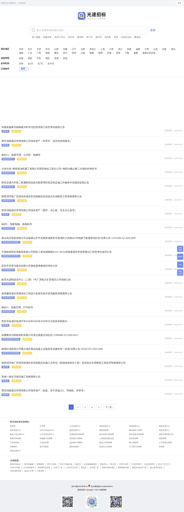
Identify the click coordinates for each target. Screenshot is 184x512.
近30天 (51, 63)
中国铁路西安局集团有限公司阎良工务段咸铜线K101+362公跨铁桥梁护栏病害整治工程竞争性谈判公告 (57, 252)
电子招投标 (44, 447)
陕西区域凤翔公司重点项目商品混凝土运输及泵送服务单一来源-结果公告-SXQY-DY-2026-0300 (52, 349)
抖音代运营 (123, 464)
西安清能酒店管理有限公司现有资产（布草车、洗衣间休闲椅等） (37, 141)
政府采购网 (133, 438)
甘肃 (109, 53)
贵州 (74, 53)
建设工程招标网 (105, 442)
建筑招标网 (103, 430)
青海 (118, 53)
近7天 (40, 63)
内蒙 (65, 49)
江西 (147, 49)
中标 (39, 58)
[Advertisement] (92, 99)
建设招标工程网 (135, 430)
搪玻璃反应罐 (123, 467)
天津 (39, 49)
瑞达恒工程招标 (105, 447)
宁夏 (127, 53)
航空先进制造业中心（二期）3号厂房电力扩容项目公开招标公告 (36, 279)
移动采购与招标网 (106, 434)
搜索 (153, 30)
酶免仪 (137, 37)
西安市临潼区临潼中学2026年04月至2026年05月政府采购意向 (34, 321)
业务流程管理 (15, 471)
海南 (47, 53)
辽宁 (74, 49)
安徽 (129, 49)
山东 (155, 49)
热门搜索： (37, 37)
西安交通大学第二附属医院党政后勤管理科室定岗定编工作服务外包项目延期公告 (45, 182)
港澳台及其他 (148, 53)
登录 (179, 3)
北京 (30, 49)
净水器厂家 (94, 467)
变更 (56, 58)
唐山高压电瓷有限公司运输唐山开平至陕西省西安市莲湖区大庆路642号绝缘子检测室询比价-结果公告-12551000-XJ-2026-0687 (69, 238)
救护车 (98, 37)
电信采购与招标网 (136, 434)
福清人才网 (28, 471)
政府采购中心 (15, 430)
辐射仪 (78, 464)
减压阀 (80, 37)
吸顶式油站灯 (15, 464)
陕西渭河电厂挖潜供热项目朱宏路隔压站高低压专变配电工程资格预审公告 (42, 196)
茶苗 (116, 37)
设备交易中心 (164, 430)
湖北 (173, 49)
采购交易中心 (15, 451)
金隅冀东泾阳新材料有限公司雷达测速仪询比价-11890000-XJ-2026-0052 (40, 335)
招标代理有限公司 (166, 434)
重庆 (56, 53)
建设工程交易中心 (17, 434)
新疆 (136, 53)
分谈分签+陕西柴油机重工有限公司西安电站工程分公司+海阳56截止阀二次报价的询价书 (49, 168)
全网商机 (13, 447)
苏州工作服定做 (65, 464)
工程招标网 (14, 442)
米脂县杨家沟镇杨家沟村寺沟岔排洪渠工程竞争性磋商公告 (33, 127)
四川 (65, 53)
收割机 (108, 37)
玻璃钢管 (40, 464)
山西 (56, 49)
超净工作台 (59, 37)
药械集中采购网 (46, 438)
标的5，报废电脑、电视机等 (17, 224)
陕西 (100, 53)
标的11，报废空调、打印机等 (17, 307)
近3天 (30, 63)
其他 (65, 58)
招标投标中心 (134, 426)
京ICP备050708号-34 (79, 486)
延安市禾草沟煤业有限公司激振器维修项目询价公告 (29, 265)
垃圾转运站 (126, 37)
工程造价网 (44, 442)
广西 (39, 53)
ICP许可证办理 (72, 467)
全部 (21, 49)
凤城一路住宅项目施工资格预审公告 (21, 376)
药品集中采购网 (75, 442)
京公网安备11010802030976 (102, 486)
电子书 (89, 37)
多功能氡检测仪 (90, 464)
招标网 (12, 426)
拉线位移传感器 (108, 467)
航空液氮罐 (28, 464)
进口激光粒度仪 (156, 467)
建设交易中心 (74, 430)
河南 (164, 49)
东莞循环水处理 (43, 467)
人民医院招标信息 (106, 438)
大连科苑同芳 (149, 464)
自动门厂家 (57, 467)
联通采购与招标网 (76, 434)
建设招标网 (74, 447)
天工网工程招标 (135, 447)
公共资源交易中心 (47, 434)
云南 (83, 53)
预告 (47, 58)
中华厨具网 (136, 464)
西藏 (92, 53)
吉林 (83, 49)
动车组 (71, 37)
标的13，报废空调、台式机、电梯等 (21, 155)
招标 (30, 58)
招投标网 (162, 438)
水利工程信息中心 (47, 430)
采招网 (161, 447)
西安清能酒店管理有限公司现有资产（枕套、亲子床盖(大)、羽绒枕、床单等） (44, 390)
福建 (138, 49)
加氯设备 (47, 37)
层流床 (83, 467)
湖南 (21, 53)
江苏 (111, 49)
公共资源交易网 (165, 442)
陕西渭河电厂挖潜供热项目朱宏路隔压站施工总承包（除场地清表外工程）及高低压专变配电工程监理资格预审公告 (64, 362)
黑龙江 (93, 49)
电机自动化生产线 (139, 467)
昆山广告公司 (163, 464)
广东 (30, 53)
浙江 (120, 49)
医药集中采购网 (75, 438)
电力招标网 (133, 442)
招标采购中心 (104, 426)
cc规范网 (40, 471)
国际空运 (103, 464)
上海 (103, 49)
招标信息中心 (164, 426)
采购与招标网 (15, 438)
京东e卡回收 (15, 467)
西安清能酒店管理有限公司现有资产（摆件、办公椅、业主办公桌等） (39, 210)
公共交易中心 (74, 426)
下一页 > (109, 407)
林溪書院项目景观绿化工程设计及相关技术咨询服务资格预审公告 (37, 293)
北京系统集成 (28, 467)
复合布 (113, 464)
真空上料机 (51, 464)
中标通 (42, 426)
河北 (47, 49)
